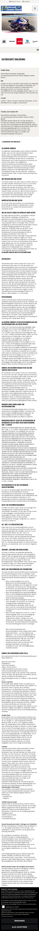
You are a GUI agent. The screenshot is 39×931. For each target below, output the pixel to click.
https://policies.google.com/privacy (11, 134)
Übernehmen (19, 921)
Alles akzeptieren (19, 927)
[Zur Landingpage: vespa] (35, 41)
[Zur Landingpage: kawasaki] (12, 41)
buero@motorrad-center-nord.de (17, 879)
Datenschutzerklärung (27, 897)
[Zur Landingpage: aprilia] (19, 41)
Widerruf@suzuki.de (18, 859)
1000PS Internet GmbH (9, 815)
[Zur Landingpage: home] (4, 41)
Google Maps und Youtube (12, 907)
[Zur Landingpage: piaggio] (27, 41)
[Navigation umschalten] (34, 8)
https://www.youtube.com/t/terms (21, 124)
